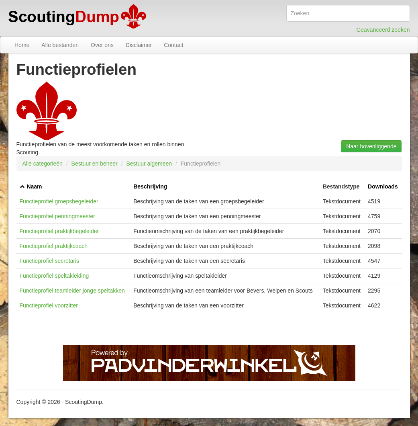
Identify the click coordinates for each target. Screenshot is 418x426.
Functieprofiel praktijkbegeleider (59, 231)
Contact (173, 45)
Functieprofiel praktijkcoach (54, 246)
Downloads (383, 186)
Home (21, 45)
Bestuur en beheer (94, 163)
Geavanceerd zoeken (383, 30)
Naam (34, 186)
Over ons (102, 45)
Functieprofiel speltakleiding (54, 275)
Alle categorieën (42, 163)
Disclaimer (139, 45)
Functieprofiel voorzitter (49, 305)
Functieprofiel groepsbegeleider (59, 201)
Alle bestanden (60, 45)
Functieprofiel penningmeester (57, 216)
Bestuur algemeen (149, 163)
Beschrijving (150, 186)
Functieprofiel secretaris (50, 261)
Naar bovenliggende (371, 146)
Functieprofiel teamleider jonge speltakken (72, 290)
